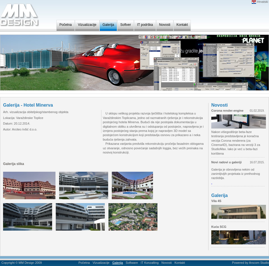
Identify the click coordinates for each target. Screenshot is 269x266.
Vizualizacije (87, 25)
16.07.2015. (257, 162)
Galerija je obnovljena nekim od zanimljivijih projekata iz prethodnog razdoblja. (235, 174)
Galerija (108, 25)
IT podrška (145, 25)
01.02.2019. (257, 110)
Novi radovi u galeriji (226, 162)
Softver (125, 25)
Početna (65, 25)
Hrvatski (260, 1)
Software (132, 262)
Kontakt (182, 25)
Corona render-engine (227, 110)
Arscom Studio (259, 262)
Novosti (164, 25)
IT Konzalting (150, 262)
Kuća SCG (218, 226)
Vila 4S (216, 201)
